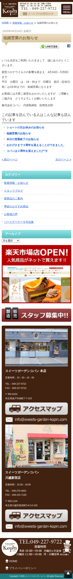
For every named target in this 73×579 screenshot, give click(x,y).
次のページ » (63, 159)
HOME (5, 22)
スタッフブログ (13, 190)
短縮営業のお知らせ (19, 133)
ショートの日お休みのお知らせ (25, 127)
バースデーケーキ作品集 (19, 221)
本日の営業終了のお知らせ (23, 139)
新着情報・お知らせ (23, 23)
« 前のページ (10, 159)
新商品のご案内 (13, 198)
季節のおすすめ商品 (16, 206)
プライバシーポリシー (22, 568)
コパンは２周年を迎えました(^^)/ (27, 150)
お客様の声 (11, 214)
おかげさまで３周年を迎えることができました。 (36, 145)
